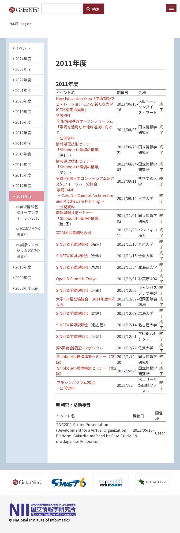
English (26, 23)
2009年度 (22, 277)
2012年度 (22, 185)
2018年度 (22, 122)
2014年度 (22, 164)
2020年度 (22, 101)
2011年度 (22, 196)
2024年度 (22, 58)
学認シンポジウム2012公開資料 (28, 250)
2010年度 (22, 267)
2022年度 (22, 80)
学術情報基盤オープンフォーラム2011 (28, 212)
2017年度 (22, 132)
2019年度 (22, 111)
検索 (93, 9)
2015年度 (22, 154)
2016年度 (22, 143)
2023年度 (22, 69)
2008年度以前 (26, 288)
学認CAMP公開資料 (28, 231)
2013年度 (22, 175)
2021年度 (22, 90)
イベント (21, 48)
